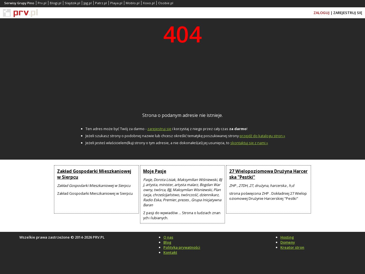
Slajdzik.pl (72, 3)
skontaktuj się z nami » (249, 142)
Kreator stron (292, 247)
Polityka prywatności (181, 247)
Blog (167, 242)
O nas (168, 237)
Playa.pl (116, 3)
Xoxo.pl (149, 3)
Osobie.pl (165, 3)
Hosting (287, 237)
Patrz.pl (101, 3)
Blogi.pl (55, 3)
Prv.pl (42, 3)
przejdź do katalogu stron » (262, 135)
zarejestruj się (159, 128)
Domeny (287, 242)
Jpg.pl (88, 3)
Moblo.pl (132, 3)
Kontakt (170, 252)
